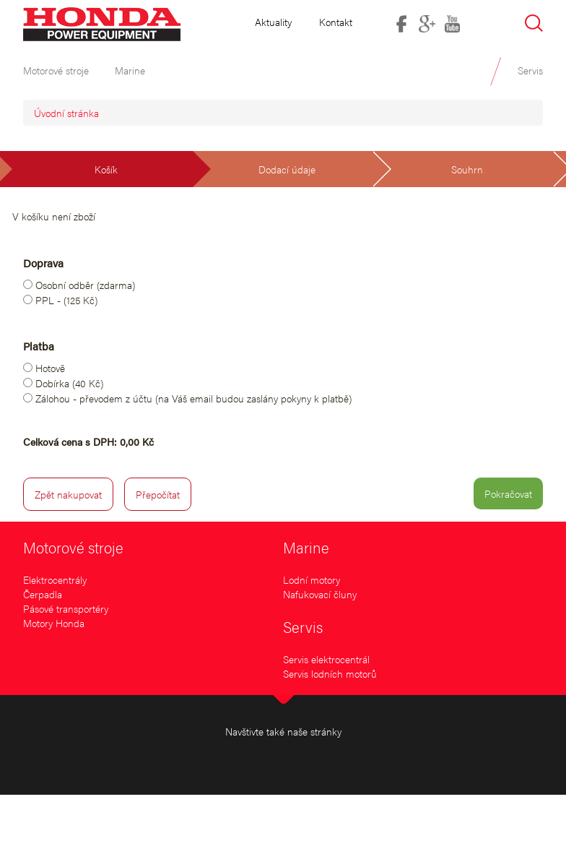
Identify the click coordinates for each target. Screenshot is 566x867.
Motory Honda (53, 623)
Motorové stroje (73, 547)
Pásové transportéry (65, 608)
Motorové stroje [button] (56, 70)
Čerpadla (42, 594)
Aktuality (273, 21)
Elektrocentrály (55, 579)
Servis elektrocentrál (326, 659)
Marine (306, 547)
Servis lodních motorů (330, 673)
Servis (303, 626)
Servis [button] (530, 70)
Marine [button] (130, 70)
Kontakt (335, 21)
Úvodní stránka (66, 112)
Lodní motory (311, 579)
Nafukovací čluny (320, 594)
